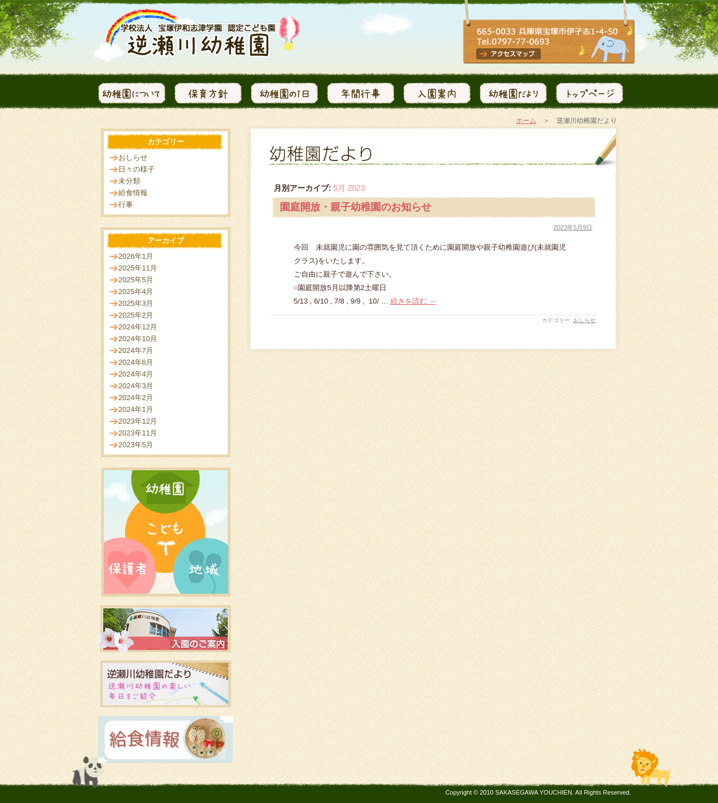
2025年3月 (135, 303)
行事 (125, 204)
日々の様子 (136, 169)
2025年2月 (135, 315)
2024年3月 (135, 386)
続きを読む (413, 301)
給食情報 (133, 193)
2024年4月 (135, 374)
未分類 (129, 181)
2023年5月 (135, 444)
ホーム (526, 121)
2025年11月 (137, 268)
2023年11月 (137, 433)
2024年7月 (135, 350)
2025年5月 (135, 280)
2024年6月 (135, 362)
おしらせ (584, 320)
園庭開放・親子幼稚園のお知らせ (355, 207)
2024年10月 (137, 338)
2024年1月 (135, 409)
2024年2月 (135, 397)
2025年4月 (135, 291)
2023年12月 (137, 421)
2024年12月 (137, 327)
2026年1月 (135, 256)
